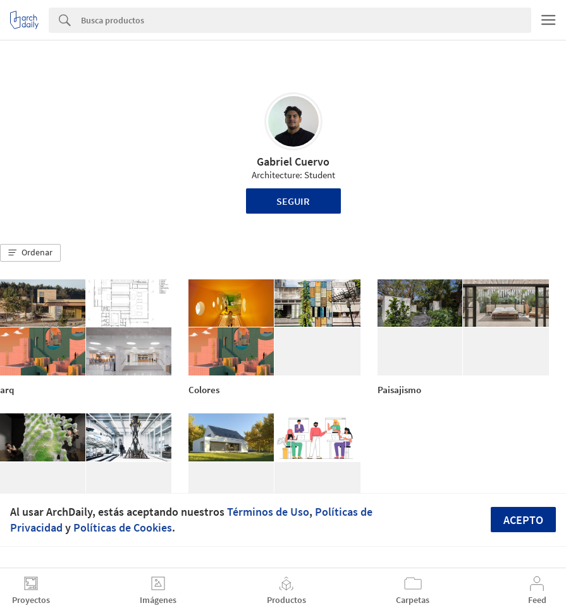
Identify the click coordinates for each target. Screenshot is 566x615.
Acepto (523, 520)
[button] (30, 253)
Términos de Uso (268, 511)
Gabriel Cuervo (293, 161)
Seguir (293, 201)
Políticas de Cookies (122, 527)
